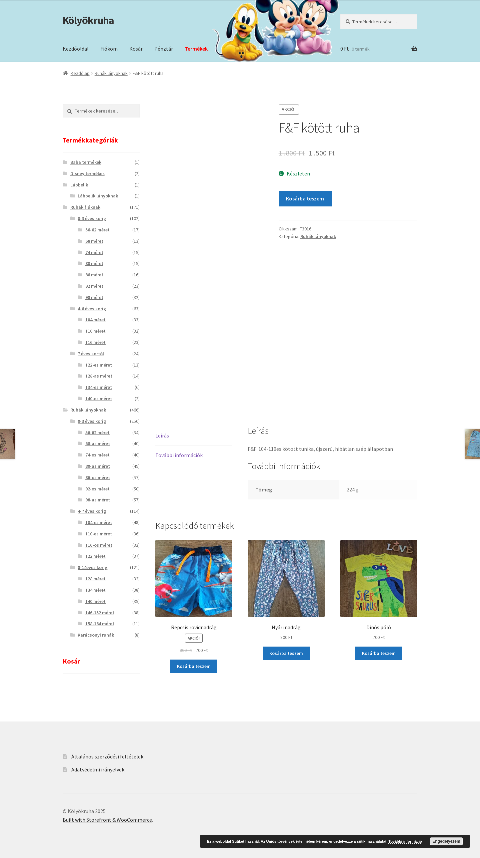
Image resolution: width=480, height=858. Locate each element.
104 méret (95, 320)
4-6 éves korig (92, 309)
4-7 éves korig (92, 511)
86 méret (94, 275)
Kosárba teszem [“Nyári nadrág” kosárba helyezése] (286, 653)
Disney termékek (87, 173)
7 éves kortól (91, 354)
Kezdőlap (80, 73)
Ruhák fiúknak (85, 207)
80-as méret (97, 466)
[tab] (193, 436)
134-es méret (98, 387)
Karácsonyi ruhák (96, 635)
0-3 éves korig (92, 218)
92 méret (94, 286)
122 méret (95, 556)
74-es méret (97, 455)
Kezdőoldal (76, 48)
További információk (179, 455)
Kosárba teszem (305, 198)
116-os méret (98, 545)
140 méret (95, 601)
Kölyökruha (88, 20)
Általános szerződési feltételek (107, 756)
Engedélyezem (446, 841)
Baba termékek (85, 162)
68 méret (94, 241)
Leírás (162, 435)
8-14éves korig (92, 567)
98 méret (94, 297)
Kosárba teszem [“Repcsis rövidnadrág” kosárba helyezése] (194, 666)
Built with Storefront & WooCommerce (107, 819)
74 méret (94, 252)
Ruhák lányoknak (111, 73)
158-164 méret (99, 624)
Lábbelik (79, 185)
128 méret (95, 579)
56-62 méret (97, 230)
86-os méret (97, 477)
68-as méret (97, 443)
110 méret (95, 331)
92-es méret (97, 489)
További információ (405, 841)
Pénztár (163, 48)
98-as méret (97, 500)
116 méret (95, 342)
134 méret (95, 590)
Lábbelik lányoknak (98, 196)
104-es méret (98, 522)
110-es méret (98, 534)
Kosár (136, 48)
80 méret (94, 263)
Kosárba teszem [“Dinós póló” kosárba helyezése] (379, 653)
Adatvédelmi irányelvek (97, 769)
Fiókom (109, 48)
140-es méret (98, 399)
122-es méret (98, 365)
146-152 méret (99, 613)
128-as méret (98, 376)
